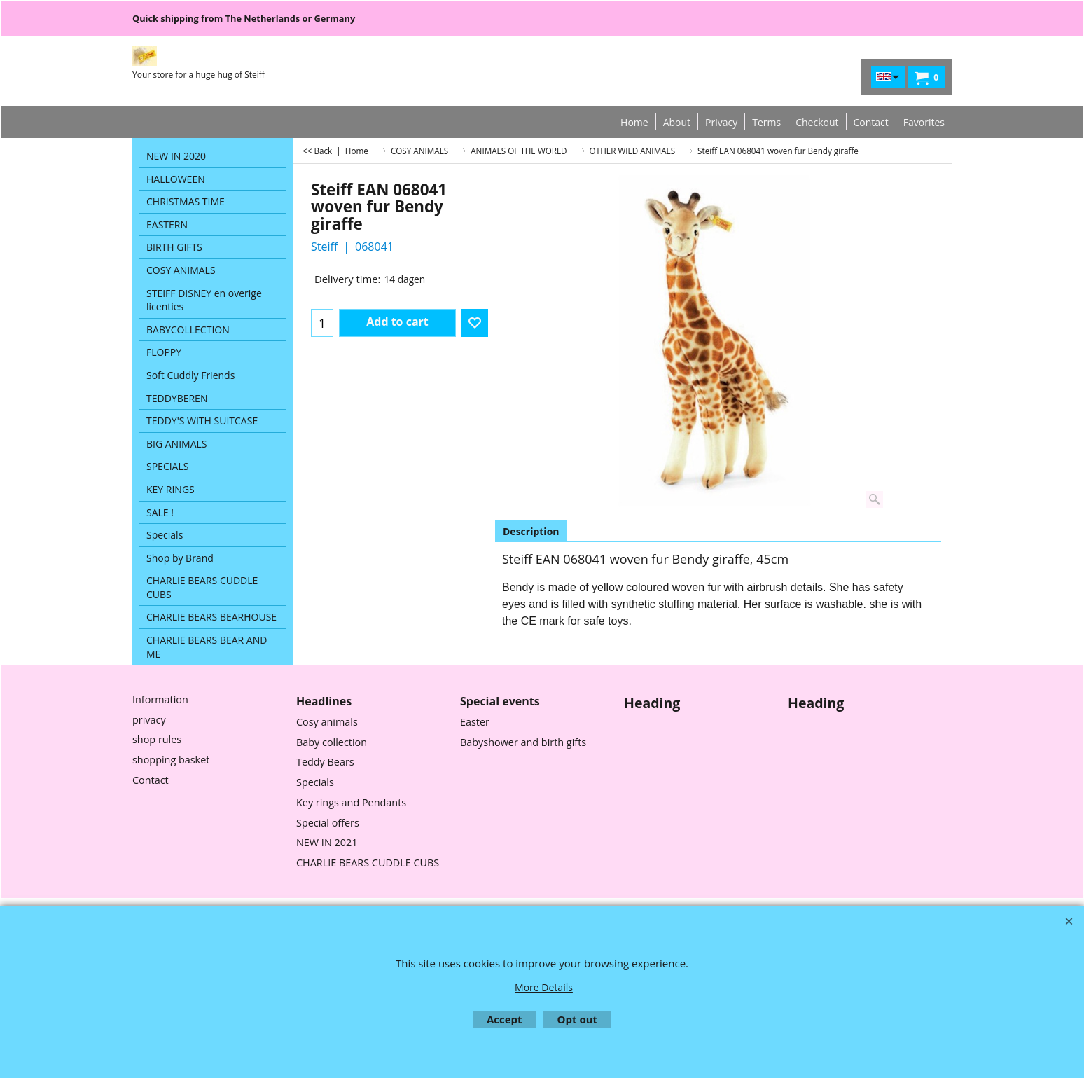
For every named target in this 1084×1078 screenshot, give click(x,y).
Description (531, 531)
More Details (544, 987)
